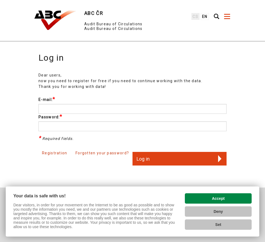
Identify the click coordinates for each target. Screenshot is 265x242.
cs (195, 16)
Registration (54, 153)
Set (218, 224)
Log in (143, 159)
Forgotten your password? (102, 153)
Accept (218, 198)
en (204, 16)
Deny (218, 211)
